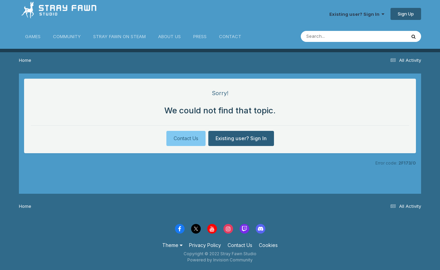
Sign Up (406, 13)
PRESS (200, 36)
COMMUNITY (67, 36)
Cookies (268, 245)
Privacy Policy (205, 245)
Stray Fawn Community (60, 14)
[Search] (334, 36)
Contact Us (186, 138)
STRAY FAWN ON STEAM (119, 36)
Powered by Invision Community (220, 259)
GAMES (33, 36)
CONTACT (230, 36)
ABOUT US (169, 36)
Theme (172, 245)
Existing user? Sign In (356, 14)
